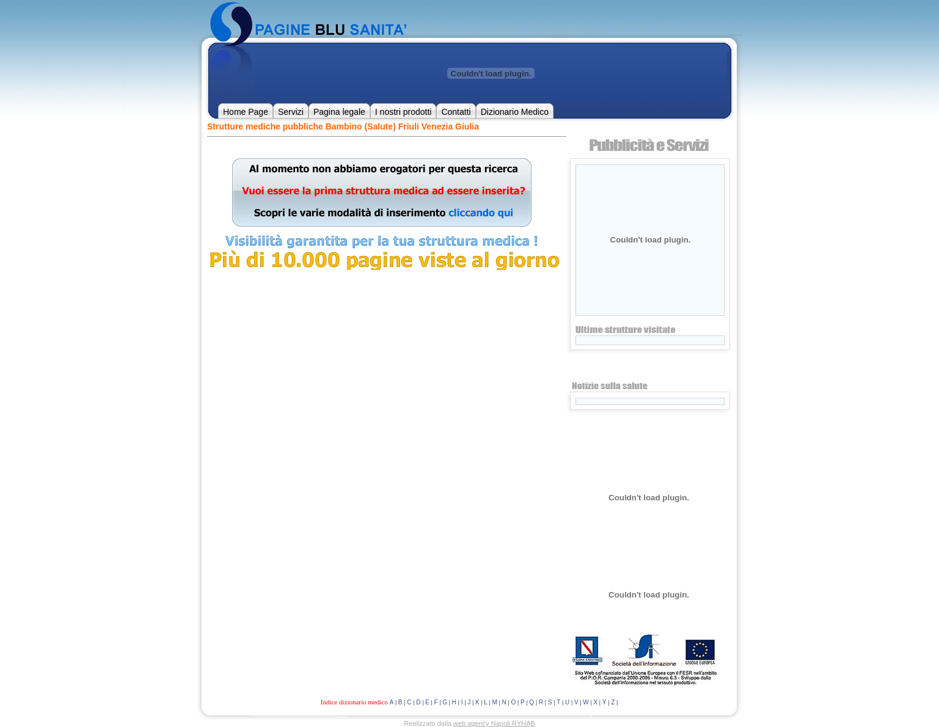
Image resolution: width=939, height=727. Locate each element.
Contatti (455, 112)
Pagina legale (339, 112)
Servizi (291, 112)
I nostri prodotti (403, 112)
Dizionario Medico (515, 112)
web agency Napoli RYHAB (494, 723)
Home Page (245, 112)
